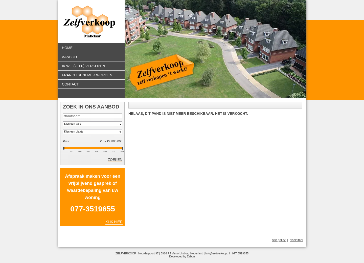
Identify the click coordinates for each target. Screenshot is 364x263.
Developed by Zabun (182, 256)
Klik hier (114, 222)
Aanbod (69, 57)
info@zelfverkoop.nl (218, 253)
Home (67, 48)
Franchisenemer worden (87, 75)
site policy (279, 240)
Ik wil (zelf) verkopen (83, 66)
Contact (70, 84)
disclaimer (296, 240)
